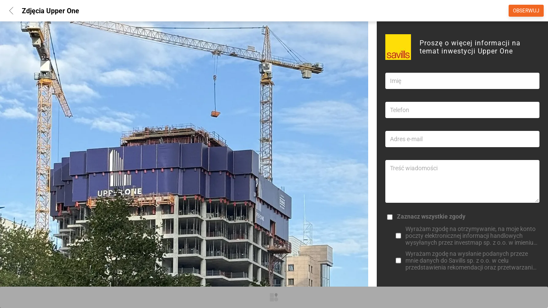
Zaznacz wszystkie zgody (431, 216)
